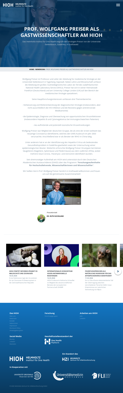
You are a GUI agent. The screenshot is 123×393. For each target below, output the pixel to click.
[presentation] (118, 271)
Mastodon (13, 344)
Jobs (81, 316)
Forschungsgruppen (51, 316)
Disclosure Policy (15, 328)
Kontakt (12, 321)
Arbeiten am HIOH (88, 313)
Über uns (13, 316)
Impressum (13, 326)
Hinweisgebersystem (16, 330)
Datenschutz (14, 323)
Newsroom (40, 69)
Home (31, 69)
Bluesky (12, 339)
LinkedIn (82, 318)
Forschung (49, 313)
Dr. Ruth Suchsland (55, 216)
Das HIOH (14, 313)
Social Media (16, 336)
